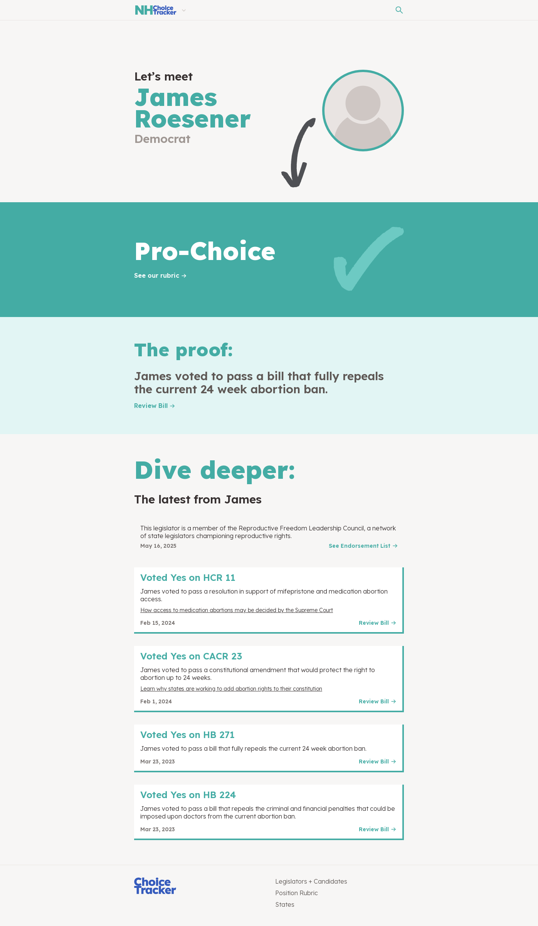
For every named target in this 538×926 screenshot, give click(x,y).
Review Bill (151, 405)
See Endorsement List (359, 545)
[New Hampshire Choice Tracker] (155, 10)
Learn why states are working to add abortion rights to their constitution (231, 688)
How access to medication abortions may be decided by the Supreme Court (236, 610)
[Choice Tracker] (198, 886)
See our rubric (156, 275)
